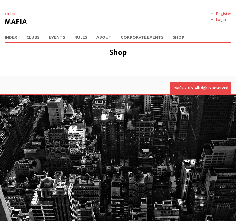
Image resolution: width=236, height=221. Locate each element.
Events (57, 37)
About (104, 37)
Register (223, 13)
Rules (80, 37)
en (7, 13)
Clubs (33, 37)
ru (13, 13)
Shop (178, 37)
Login (221, 19)
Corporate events (142, 37)
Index (11, 37)
